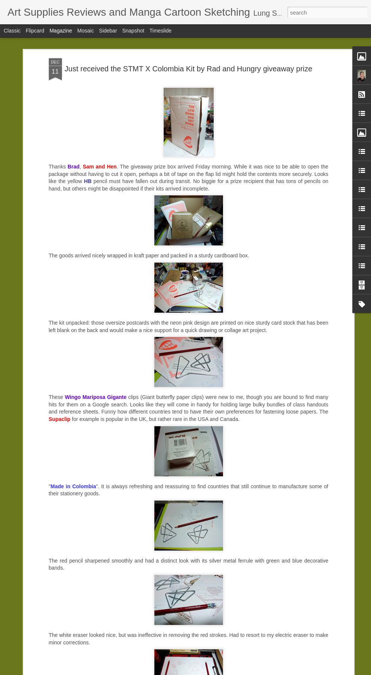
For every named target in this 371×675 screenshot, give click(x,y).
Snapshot (133, 31)
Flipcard (35, 31)
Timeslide (161, 31)
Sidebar (108, 31)
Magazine (61, 31)
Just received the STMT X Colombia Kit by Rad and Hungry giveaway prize (188, 69)
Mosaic (85, 31)
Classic (12, 31)
